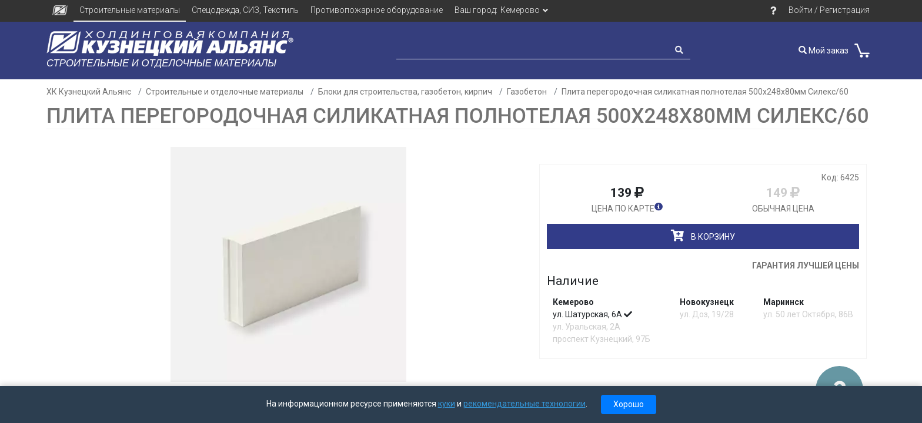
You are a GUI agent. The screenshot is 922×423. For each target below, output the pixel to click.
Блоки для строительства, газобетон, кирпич (405, 91)
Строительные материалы (129, 10)
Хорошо (628, 404)
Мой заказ (823, 50)
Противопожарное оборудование (376, 10)
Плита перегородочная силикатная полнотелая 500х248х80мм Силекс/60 (705, 91)
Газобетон (527, 91)
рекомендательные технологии (524, 403)
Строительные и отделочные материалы (224, 91)
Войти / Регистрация (829, 10)
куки (446, 403)
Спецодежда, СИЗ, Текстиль (245, 10)
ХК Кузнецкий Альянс (88, 91)
